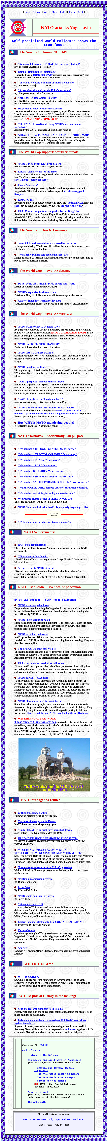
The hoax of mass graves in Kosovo (37, 821)
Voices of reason (26, 930)
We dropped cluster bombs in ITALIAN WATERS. (45, 498)
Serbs (17, 205)
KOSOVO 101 (26, 199)
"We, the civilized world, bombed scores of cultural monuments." (53, 487)
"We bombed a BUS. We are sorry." (37, 465)
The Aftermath (37, 1102)
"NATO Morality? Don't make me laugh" (41, 399)
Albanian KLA (75, 202)
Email (80, 12)
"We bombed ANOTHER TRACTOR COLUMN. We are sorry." (53, 482)
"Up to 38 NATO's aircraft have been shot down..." (46, 830)
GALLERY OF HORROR (32, 545)
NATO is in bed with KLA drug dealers (39, 163)
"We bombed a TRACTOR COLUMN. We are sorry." (47, 454)
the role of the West (71, 205)
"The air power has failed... (33, 556)
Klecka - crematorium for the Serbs (37, 171)
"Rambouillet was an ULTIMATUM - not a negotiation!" (49, 64)
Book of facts (31, 1050)
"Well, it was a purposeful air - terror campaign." (45, 522)
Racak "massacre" (28, 185)
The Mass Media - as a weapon (56, 1077)
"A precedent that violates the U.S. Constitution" (44, 90)
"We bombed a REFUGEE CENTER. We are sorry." (47, 448)
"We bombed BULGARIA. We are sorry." (41, 471)
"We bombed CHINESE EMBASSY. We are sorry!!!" (47, 476)
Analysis (22, 948)
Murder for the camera (51, 1081)
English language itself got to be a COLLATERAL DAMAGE (51, 922)
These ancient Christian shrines (35, 722)
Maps (54, 12)
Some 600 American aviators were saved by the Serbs (47, 243)
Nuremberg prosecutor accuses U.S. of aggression (45, 867)
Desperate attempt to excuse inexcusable (40, 108)
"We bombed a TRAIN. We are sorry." (39, 460)
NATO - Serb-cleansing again (34, 619)
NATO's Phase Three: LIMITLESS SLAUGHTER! (46, 407)
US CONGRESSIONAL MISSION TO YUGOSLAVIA (48, 838)
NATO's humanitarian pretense (35, 879)
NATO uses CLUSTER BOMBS (35, 352)
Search (72, 12)
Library (36, 12)
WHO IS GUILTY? (28, 976)
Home (27, 12)
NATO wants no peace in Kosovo (36, 896)
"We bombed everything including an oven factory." (46, 493)
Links (62, 12)
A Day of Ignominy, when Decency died (39, 300)
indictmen (70, 1029)
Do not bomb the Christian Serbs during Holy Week (46, 283)
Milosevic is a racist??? (30, 904)
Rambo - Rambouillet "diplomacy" (37, 71)
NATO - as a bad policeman (33, 634)
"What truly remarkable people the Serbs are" (43, 254)
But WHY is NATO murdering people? (46, 422)
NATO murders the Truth (32, 367)
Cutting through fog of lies (32, 812)
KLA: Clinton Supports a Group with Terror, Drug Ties (48, 211)
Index (46, 12)
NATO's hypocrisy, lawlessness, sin (37, 292)
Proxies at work (38, 1092)
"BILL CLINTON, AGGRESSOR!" (37, 98)
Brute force (24, 887)
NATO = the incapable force (33, 605)
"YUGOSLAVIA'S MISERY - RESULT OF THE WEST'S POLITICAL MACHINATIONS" (48, 851)
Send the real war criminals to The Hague (40, 1008)
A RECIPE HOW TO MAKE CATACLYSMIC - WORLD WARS (53, 134)
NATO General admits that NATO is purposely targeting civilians (54, 507)
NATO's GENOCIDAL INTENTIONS (39, 326)
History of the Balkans (43, 1055)
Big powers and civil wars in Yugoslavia (54, 1060)
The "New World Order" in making (58, 1074)
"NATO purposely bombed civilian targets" (42, 381)
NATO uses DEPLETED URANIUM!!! (39, 344)
